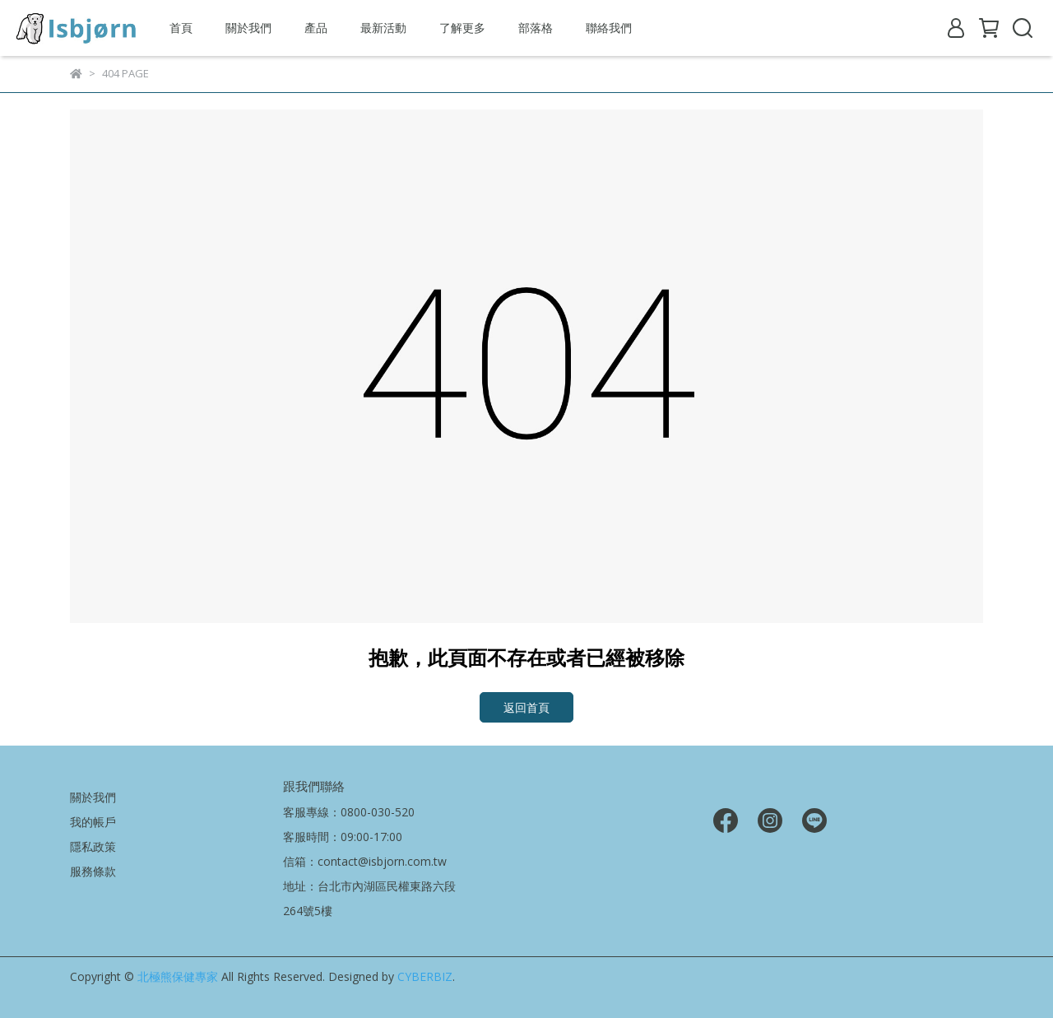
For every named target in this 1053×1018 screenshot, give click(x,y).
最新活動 (383, 27)
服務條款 (93, 871)
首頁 (181, 27)
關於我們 (248, 27)
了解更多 (462, 27)
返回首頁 (526, 707)
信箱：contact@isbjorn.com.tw (365, 861)
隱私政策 (93, 846)
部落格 (535, 27)
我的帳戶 (93, 822)
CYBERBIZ (424, 976)
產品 (315, 27)
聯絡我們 (609, 27)
